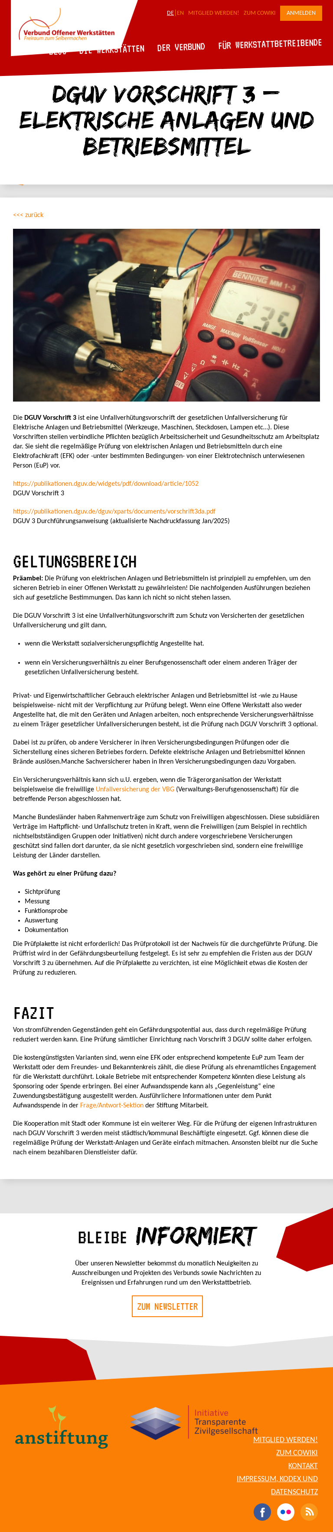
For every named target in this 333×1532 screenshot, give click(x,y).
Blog (58, 51)
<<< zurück (28, 215)
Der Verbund (181, 46)
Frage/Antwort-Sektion (112, 1105)
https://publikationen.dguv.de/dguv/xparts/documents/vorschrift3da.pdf (114, 511)
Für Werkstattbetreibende (270, 43)
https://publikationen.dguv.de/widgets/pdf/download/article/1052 (106, 484)
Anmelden (301, 13)
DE (170, 13)
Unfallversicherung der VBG (135, 789)
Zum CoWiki (260, 13)
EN (180, 13)
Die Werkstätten (112, 49)
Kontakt (303, 1466)
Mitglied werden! (213, 13)
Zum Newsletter (167, 1306)
